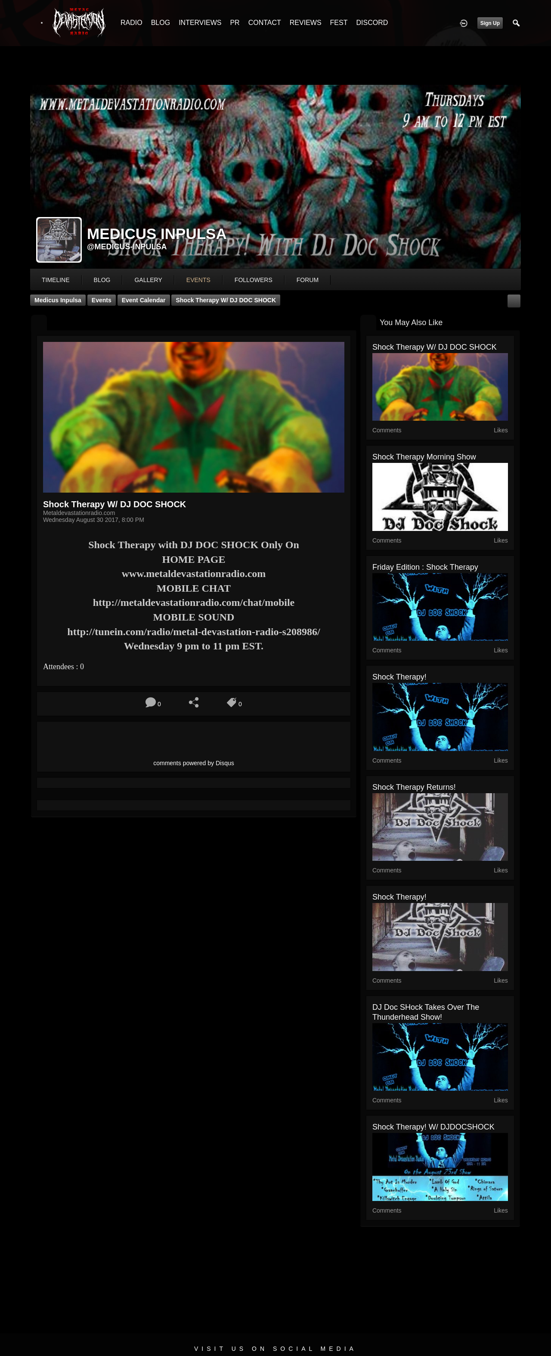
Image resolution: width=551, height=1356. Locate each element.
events (198, 279)
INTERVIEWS (200, 22)
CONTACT (264, 22)
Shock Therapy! (399, 677)
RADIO (131, 22)
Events (101, 300)
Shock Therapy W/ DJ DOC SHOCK (226, 300)
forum (308, 279)
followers (253, 279)
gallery (148, 279)
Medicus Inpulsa (57, 300)
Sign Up (490, 23)
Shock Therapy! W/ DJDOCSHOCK (433, 1127)
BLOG (160, 22)
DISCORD (372, 22)
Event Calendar (144, 300)
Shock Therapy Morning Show (424, 457)
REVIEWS (306, 22)
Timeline (56, 279)
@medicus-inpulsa (127, 246)
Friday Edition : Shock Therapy (425, 567)
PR (234, 22)
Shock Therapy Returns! (414, 787)
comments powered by (193, 763)
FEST (339, 22)
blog (102, 279)
